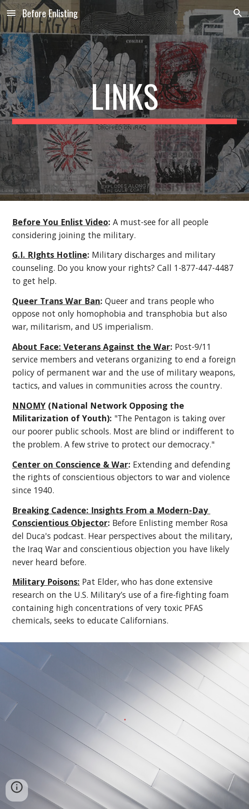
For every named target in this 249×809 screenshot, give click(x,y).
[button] (11, 13)
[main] (124, 100)
